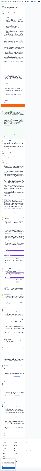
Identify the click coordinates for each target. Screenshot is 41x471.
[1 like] (7, 195)
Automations (6, 100)
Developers (4, 458)
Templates (4, 461)
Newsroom (15, 461)
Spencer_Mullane (6, 140)
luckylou (5, 309)
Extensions (4, 447)
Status (15, 459)
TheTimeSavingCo (6, 217)
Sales (15, 450)
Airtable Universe (5, 463)
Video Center (27, 447)
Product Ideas (19, 1)
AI (3, 450)
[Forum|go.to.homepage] (3, 1)
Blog (14, 458)
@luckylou (5, 366)
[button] (33, 1)
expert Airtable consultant (18, 94)
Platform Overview (5, 443)
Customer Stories (28, 450)
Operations (16, 447)
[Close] (14, 464)
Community (5, 459)
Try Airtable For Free (17, 463)
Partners (4, 455)
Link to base (5, 262)
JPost (5, 404)
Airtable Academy (28, 443)
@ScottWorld (5, 357)
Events (22, 1)
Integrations (5, 445)
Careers (15, 456)
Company (15, 453)
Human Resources (17, 448)
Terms (19, 469)
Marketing (15, 445)
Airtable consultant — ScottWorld (10, 134)
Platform (4, 442)
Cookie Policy (11, 467)
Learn (26, 442)
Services (4, 456)
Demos (27, 448)
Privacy (17, 469)
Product (15, 443)
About (15, 455)
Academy (25, 1)
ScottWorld (5, 111)
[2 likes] (7, 136)
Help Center (28, 1)
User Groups (14, 1)
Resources (4, 453)
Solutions (15, 442)
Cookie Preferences (31, 469)
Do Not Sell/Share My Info (24, 469)
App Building (5, 448)
